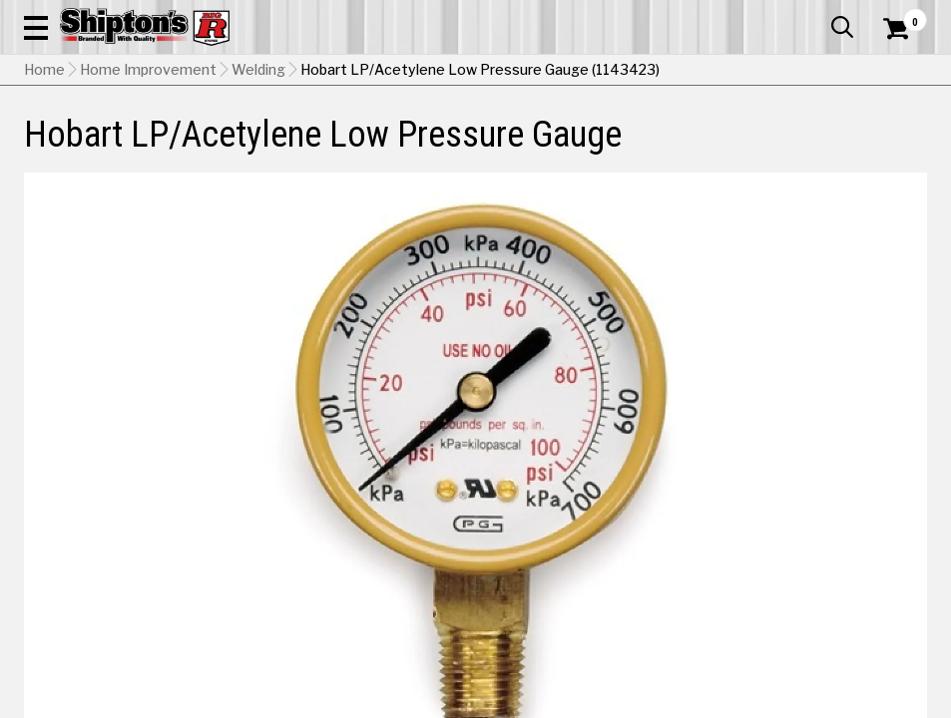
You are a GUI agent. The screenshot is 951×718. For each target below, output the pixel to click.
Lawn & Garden (644, 147)
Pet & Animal (734, 147)
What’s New (815, 15)
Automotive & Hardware (218, 147)
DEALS (905, 147)
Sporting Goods (826, 147)
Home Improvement (532, 147)
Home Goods (425, 147)
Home (44, 194)
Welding (258, 194)
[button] (587, 72)
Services (899, 15)
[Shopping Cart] (893, 55)
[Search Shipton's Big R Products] (521, 72)
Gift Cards (727, 15)
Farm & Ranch (336, 147)
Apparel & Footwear (80, 147)
